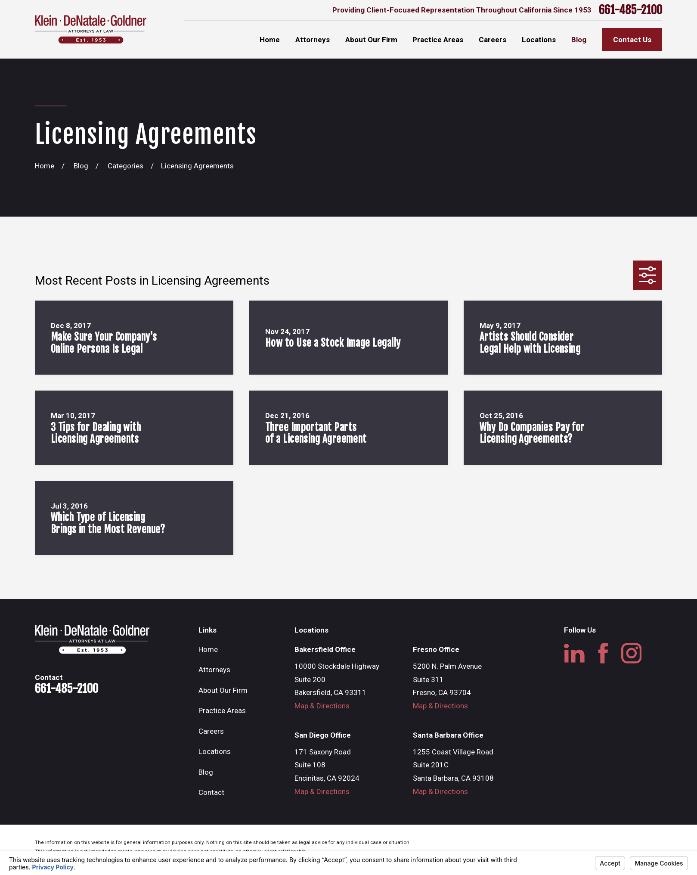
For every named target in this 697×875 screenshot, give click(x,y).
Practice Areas (222, 710)
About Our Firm (223, 690)
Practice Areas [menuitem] (437, 39)
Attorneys (214, 669)
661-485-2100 (630, 10)
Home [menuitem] (270, 39)
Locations (214, 751)
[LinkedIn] (574, 653)
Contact (211, 792)
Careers (211, 731)
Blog (205, 772)
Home (208, 649)
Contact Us (632, 39)
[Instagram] (631, 653)
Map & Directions (322, 705)
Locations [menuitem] (539, 39)
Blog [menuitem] (578, 39)
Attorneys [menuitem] (312, 39)
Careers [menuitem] (492, 39)
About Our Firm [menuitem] (371, 39)
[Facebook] (603, 653)
